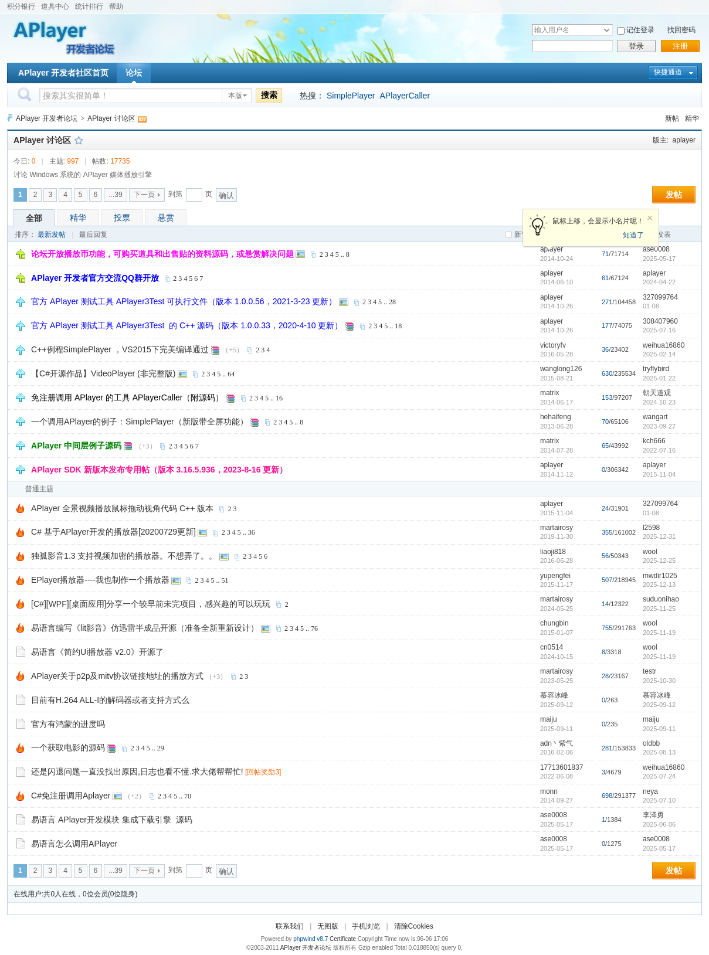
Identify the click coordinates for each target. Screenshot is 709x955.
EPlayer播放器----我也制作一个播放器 (100, 579)
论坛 (133, 72)
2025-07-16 (659, 330)
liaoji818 (553, 552)
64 (231, 374)
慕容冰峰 (554, 695)
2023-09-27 (659, 426)
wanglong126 (561, 369)
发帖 (674, 194)
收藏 (78, 140)
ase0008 (656, 249)
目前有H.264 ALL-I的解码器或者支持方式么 (110, 700)
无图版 (327, 926)
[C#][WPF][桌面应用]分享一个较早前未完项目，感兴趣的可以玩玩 (150, 604)
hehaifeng (555, 417)
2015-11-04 (659, 474)
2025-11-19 (659, 632)
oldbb (651, 743)
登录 (636, 46)
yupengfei (555, 576)
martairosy (556, 528)
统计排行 (89, 6)
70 (187, 796)
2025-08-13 (659, 752)
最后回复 (93, 234)
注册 (680, 46)
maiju (548, 719)
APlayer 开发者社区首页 (63, 72)
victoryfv (553, 345)
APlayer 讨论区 (111, 118)
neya (650, 791)
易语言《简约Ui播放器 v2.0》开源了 (97, 652)
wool (650, 552)
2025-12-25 (659, 560)
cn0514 (551, 647)
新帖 (672, 118)
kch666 (654, 441)
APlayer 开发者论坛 (46, 118)
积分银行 (21, 6)
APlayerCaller (404, 95)
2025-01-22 (659, 378)
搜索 (269, 95)
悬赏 (166, 217)
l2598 (651, 528)
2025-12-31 (659, 536)
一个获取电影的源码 (68, 747)
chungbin (554, 623)
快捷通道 (668, 72)
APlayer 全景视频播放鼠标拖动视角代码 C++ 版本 (122, 508)
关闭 (649, 218)
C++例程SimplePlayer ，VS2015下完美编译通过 (120, 349)
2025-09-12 (659, 704)
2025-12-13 (659, 584)
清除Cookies (413, 926)
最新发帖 (52, 234)
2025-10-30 (659, 680)
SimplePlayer (351, 95)
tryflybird (656, 369)
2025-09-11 (659, 728)
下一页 (144, 195)
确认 (226, 195)
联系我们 (290, 926)
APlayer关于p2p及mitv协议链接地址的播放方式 (117, 676)
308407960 (660, 321)
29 (160, 748)
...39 (115, 195)
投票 (122, 217)
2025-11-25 (659, 608)
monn (549, 791)
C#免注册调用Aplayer (70, 795)
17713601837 (561, 767)
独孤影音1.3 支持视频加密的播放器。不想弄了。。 (124, 555)
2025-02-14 (659, 354)
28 (392, 302)
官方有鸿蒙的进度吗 (68, 724)
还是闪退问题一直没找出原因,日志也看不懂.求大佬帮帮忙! (137, 771)
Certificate (343, 939)
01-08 (651, 306)
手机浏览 (366, 926)
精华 (692, 118)
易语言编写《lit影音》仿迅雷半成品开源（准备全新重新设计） (145, 628)
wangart (655, 417)
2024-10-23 (659, 402)
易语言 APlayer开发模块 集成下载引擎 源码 (111, 819)
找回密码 (681, 30)
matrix (549, 393)
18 (398, 326)
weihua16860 (663, 345)
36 (251, 532)
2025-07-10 (659, 800)
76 (314, 628)
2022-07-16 (659, 450)
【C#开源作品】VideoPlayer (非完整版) (103, 373)
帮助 (116, 6)
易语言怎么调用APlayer (74, 843)
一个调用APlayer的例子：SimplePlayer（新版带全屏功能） (139, 421)
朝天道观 (657, 393)
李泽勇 (653, 815)
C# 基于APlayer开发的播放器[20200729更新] (113, 531)
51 (224, 580)
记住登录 (640, 30)
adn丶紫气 (556, 743)
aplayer (684, 140)
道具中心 (55, 6)
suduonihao (661, 599)
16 (279, 398)
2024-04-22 (659, 282)
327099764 (660, 297)
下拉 (606, 30)
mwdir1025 (660, 576)
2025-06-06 (659, 824)
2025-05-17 (659, 258)
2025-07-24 (659, 776)
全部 (34, 218)
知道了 (633, 235)
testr (649, 671)
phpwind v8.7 (310, 939)
